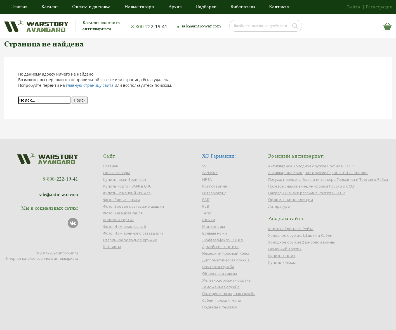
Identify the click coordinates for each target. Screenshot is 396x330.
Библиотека (242, 7)
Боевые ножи (214, 233)
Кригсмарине (214, 186)
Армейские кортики (220, 246)
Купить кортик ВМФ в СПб (127, 186)
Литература (279, 206)
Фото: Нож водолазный (124, 226)
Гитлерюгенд (214, 192)
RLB (205, 206)
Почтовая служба (218, 266)
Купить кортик (281, 255)
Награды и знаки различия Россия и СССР (306, 192)
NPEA (207, 179)
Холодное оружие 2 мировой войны (301, 242)
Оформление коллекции (290, 199)
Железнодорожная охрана (226, 280)
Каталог (49, 7)
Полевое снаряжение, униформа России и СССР (312, 186)
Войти (353, 7)
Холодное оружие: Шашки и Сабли (300, 235)
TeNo (207, 213)
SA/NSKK (210, 172)
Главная (19, 7)
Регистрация (379, 7)
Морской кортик (118, 219)
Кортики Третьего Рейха (291, 228)
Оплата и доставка (91, 7)
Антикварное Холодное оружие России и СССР (311, 165)
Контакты (279, 7)
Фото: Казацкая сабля (123, 213)
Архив (175, 7)
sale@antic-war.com (201, 26)
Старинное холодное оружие (130, 239)
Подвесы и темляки (220, 307)
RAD (205, 199)
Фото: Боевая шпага (121, 199)
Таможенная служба (221, 286)
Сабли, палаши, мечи (221, 300)
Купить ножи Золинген (124, 179)
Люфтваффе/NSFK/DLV (222, 239)
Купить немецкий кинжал (127, 192)
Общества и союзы (219, 273)
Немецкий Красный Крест (226, 253)
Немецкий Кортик (284, 248)
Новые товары (139, 7)
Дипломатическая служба (226, 260)
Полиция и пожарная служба (228, 293)
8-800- (149, 26)
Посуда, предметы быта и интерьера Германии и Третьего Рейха (328, 179)
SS (204, 165)
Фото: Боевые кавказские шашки (133, 206)
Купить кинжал (282, 262)
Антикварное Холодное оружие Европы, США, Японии (318, 172)
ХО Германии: (219, 156)
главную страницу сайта (90, 85)
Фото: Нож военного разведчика (133, 233)
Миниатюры (213, 226)
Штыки (208, 219)
